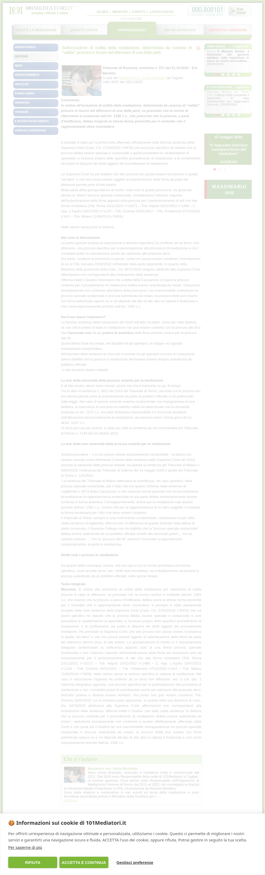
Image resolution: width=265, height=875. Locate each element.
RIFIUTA (32, 862)
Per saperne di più (25, 847)
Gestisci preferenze (135, 862)
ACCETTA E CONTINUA (83, 862)
